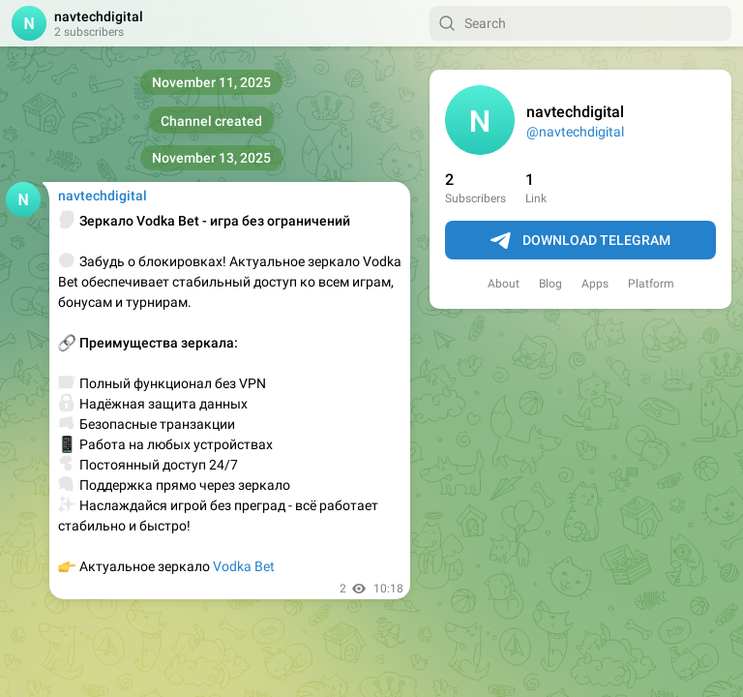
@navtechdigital (575, 131)
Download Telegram (580, 241)
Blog (550, 283)
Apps (595, 283)
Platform (651, 283)
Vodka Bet (244, 566)
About (504, 283)
